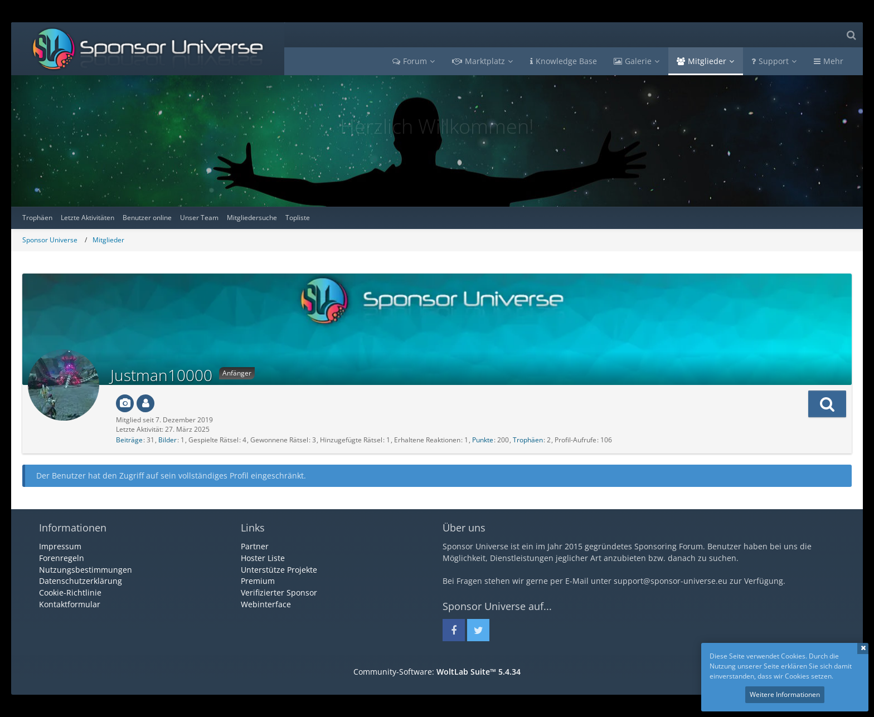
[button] (827, 404)
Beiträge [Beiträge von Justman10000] (129, 440)
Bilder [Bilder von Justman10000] (167, 440)
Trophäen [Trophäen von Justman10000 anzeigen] (528, 440)
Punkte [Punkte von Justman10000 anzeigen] (482, 440)
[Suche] (851, 34)
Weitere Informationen (785, 694)
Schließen (862, 648)
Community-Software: (437, 671)
